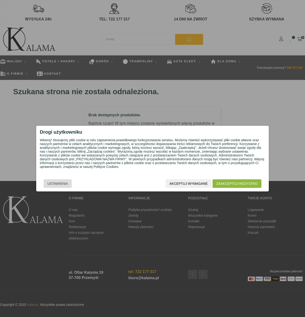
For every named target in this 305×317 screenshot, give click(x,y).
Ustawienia (57, 183)
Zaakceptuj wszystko (237, 183)
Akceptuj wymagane (188, 183)
